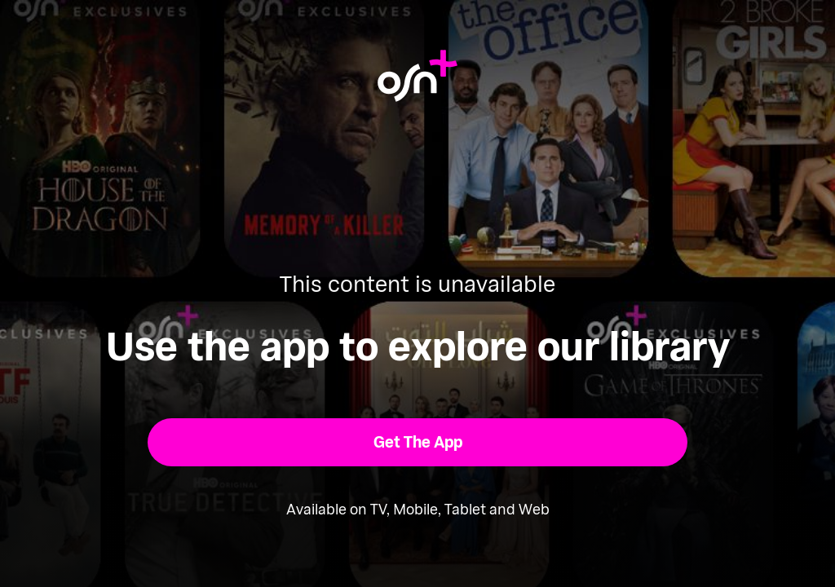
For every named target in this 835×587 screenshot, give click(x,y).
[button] (418, 442)
